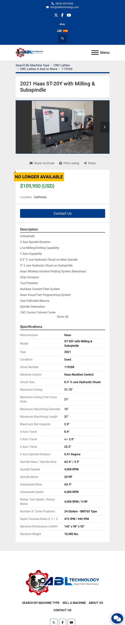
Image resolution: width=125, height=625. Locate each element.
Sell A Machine (74, 603)
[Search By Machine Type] (32, 65)
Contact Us (63, 213)
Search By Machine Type (40, 603)
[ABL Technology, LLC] (62, 582)
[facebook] (62, 15)
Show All (62, 316)
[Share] (90, 163)
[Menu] (95, 52)
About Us (96, 603)
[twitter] (56, 15)
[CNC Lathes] (62, 65)
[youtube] (69, 15)
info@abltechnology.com (64, 7)
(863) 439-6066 (64, 3)
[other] (62, 24)
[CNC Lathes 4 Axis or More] (38, 69)
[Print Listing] (69, 163)
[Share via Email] (42, 163)
